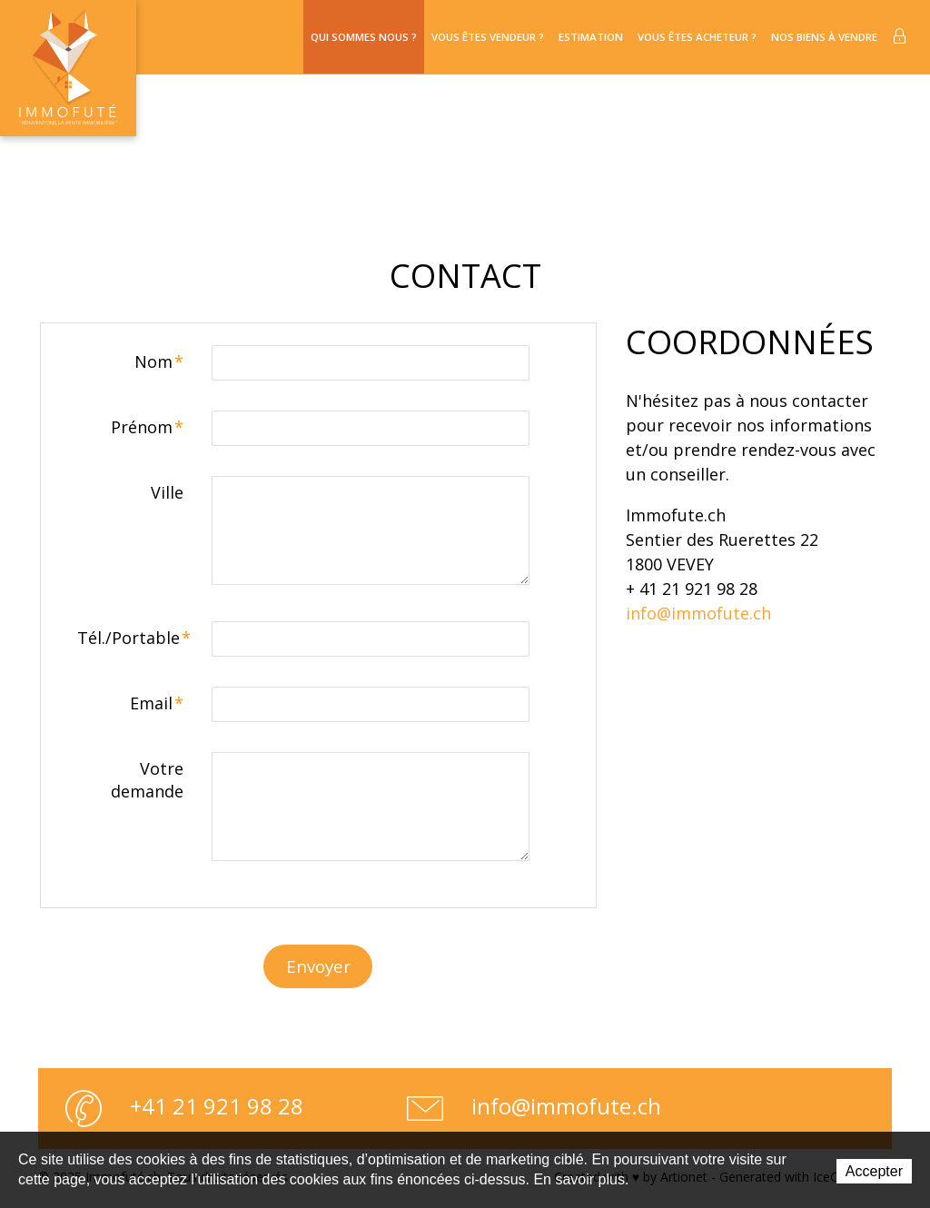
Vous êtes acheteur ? (672, 37)
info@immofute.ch (698, 614)
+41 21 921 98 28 (184, 1112)
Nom (158, 362)
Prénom (147, 428)
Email (156, 704)
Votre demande (147, 780)
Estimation (552, 37)
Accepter (874, 1171)
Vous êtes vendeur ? (435, 37)
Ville (167, 493)
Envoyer (317, 968)
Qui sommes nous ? (297, 37)
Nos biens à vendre (816, 37)
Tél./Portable (134, 638)
